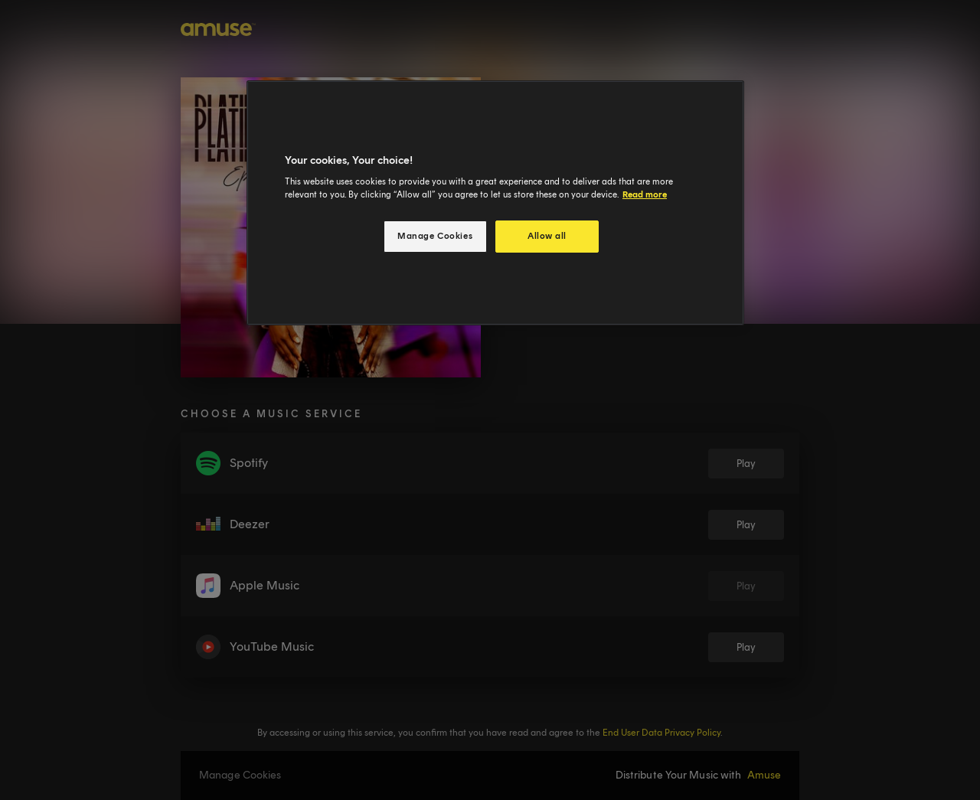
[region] (495, 203)
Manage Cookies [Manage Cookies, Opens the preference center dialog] (434, 235)
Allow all (547, 235)
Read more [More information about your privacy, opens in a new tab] (644, 194)
